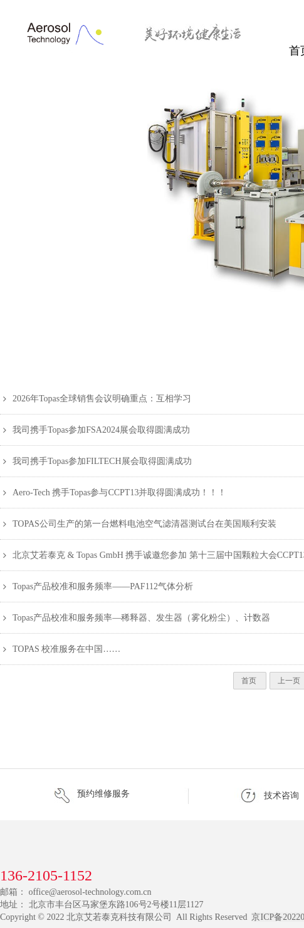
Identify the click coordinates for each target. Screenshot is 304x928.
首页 (249, 680)
